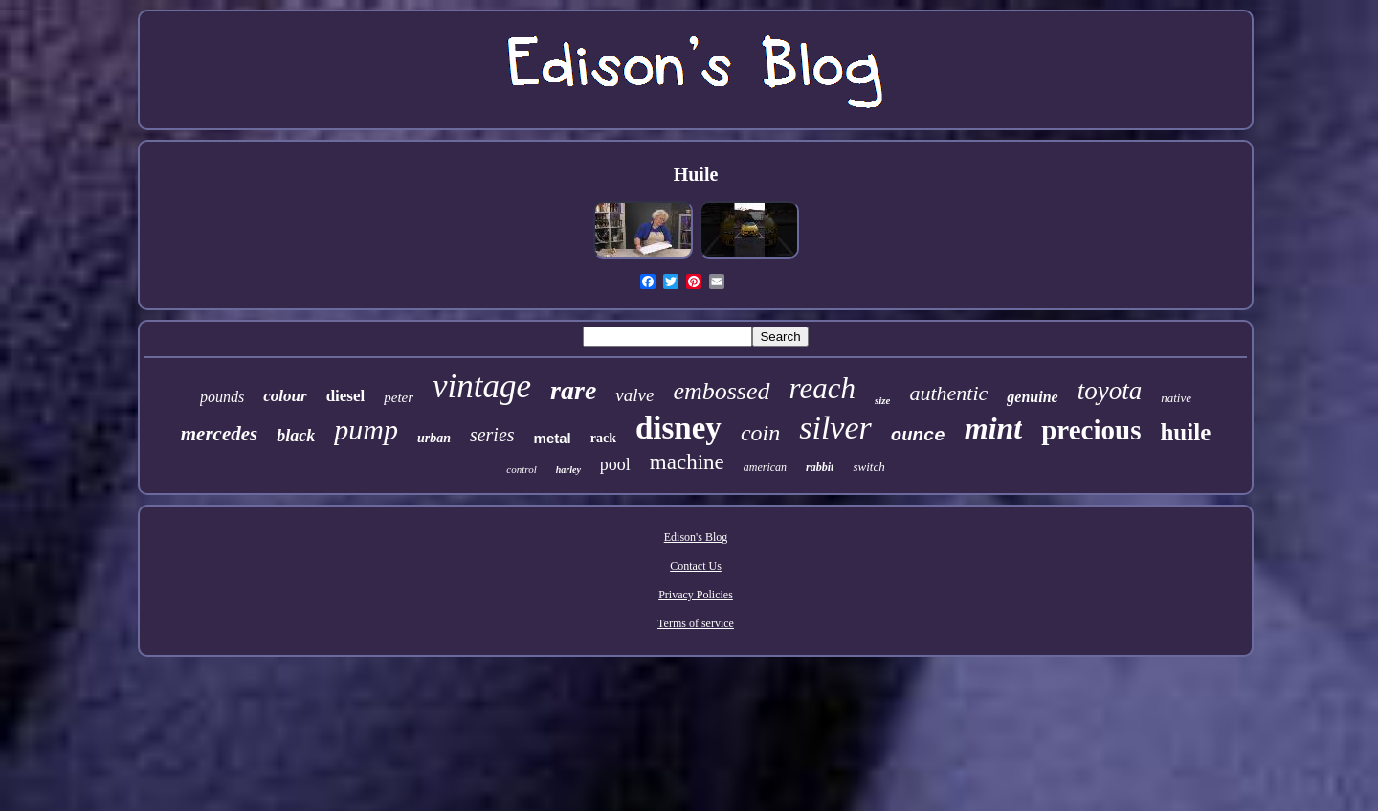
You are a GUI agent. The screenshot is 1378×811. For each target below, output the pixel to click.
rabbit (819, 467)
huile (1185, 432)
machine (687, 462)
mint (993, 428)
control (521, 469)
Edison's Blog (696, 537)
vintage (482, 386)
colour (284, 396)
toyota (1110, 390)
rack (603, 438)
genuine (1032, 397)
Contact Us (696, 566)
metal (552, 438)
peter (398, 397)
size (883, 400)
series (492, 434)
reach (822, 388)
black (296, 435)
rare (573, 390)
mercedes (219, 433)
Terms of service (695, 623)
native (1176, 398)
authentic (948, 393)
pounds (222, 397)
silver (835, 427)
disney (678, 428)
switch (868, 467)
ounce (918, 435)
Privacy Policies (695, 594)
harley (568, 469)
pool (615, 464)
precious (1091, 430)
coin (760, 432)
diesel (346, 396)
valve (634, 395)
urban (434, 438)
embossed (721, 391)
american (765, 467)
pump (366, 429)
